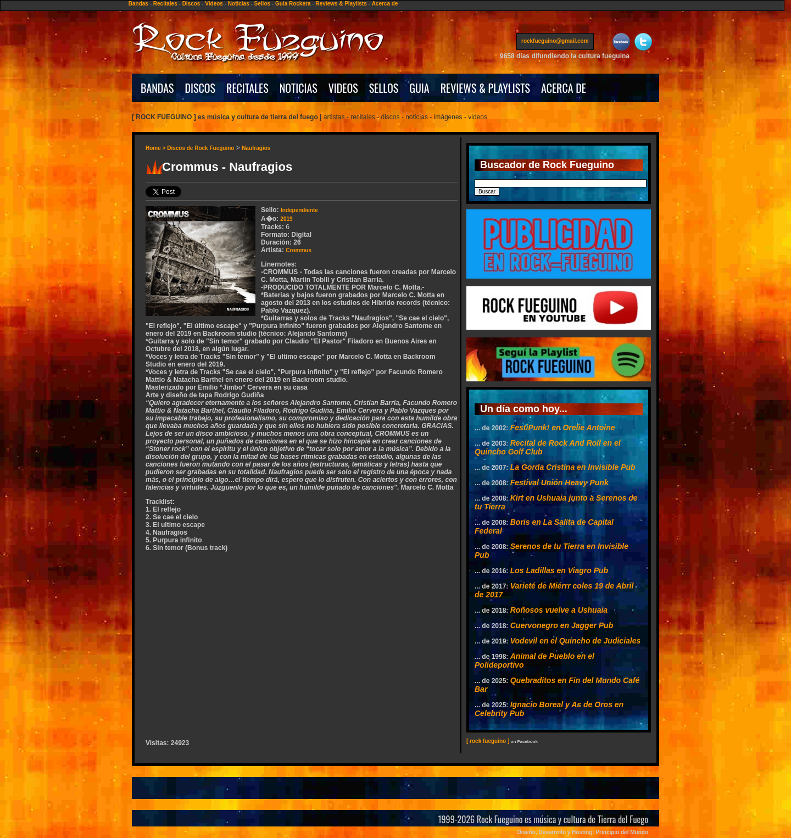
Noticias (238, 4)
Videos (214, 4)
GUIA (419, 88)
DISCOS (200, 88)
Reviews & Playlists (340, 4)
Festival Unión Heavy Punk (559, 482)
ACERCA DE (563, 88)
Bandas (138, 4)
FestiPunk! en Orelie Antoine (562, 427)
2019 (286, 219)
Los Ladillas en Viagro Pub (559, 570)
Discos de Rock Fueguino (200, 148)
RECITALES (247, 88)
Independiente (299, 210)
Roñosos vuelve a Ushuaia (559, 610)
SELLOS (384, 88)
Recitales (165, 4)
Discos (191, 4)
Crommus (298, 250)
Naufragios (256, 148)
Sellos (262, 4)
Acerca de (385, 4)
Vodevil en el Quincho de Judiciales (575, 640)
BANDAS (157, 88)
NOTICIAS (298, 88)
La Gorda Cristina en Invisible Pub (573, 467)
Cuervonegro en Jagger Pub (561, 625)
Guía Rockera (292, 4)
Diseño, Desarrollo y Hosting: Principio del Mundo (582, 832)
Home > (156, 148)
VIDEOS (343, 88)
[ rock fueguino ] (487, 741)
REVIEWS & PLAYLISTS (485, 88)
